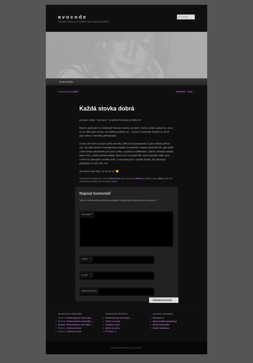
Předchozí (179, 92)
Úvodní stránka (66, 82)
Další (191, 92)
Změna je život (74, 328)
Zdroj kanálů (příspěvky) (165, 321)
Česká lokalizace (161, 328)
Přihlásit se (158, 318)
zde (127, 131)
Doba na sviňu (112, 328)
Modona (139, 178)
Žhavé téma (114, 178)
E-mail (86, 275)
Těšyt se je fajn (112, 321)
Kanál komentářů (161, 324)
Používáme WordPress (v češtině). (126, 348)
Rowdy (61, 324)
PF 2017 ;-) (110, 331)
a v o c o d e (72, 17)
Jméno (86, 259)
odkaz (160, 178)
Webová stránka (89, 290)
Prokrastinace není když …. (80, 318)
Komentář (87, 214)
